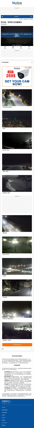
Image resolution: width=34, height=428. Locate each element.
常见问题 (3, 417)
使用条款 (3, 420)
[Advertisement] (17, 11)
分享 (29, 47)
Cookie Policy (4, 422)
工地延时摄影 (4, 412)
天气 (13, 47)
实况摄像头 (16, 16)
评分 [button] (21, 47)
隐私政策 (3, 425)
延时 (5, 47)
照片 (17, 349)
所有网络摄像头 (17, 344)
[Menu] (31, 17)
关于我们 (3, 407)
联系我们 (3, 415)
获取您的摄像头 (5, 409)
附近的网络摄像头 (17, 62)
